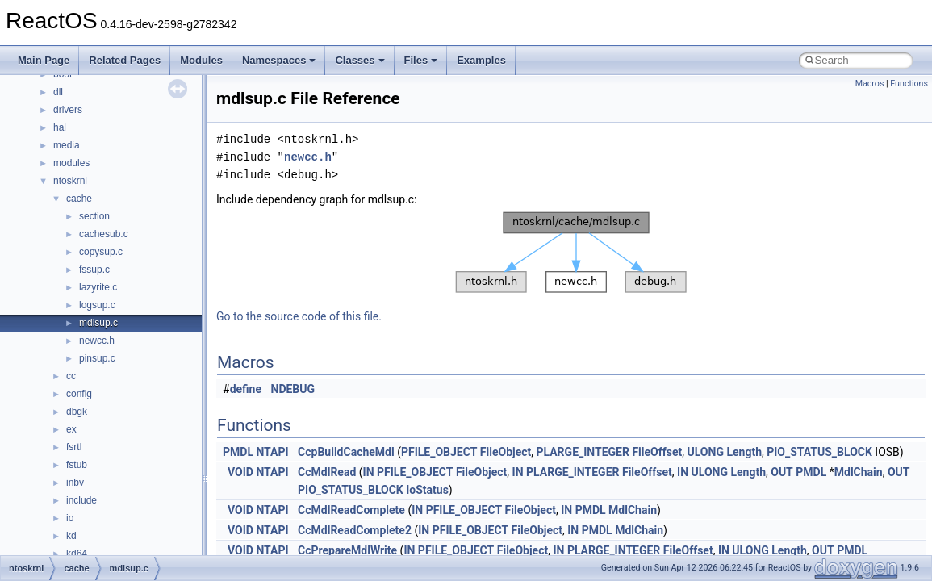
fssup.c (94, 269)
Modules (201, 60)
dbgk (76, 411)
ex (71, 429)
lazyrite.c (98, 287)
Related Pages (125, 60)
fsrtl (73, 447)
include (81, 500)
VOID (240, 472)
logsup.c (97, 305)
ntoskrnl (70, 180)
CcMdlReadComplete (351, 510)
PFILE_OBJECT (439, 451)
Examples (481, 60)
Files (421, 60)
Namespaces (279, 60)
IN (368, 472)
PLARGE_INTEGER (582, 451)
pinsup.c (97, 358)
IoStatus (427, 489)
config (79, 393)
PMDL (238, 451)
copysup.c (101, 251)
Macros (869, 83)
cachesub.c (103, 234)
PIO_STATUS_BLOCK (819, 451)
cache (79, 198)
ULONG (706, 451)
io (69, 518)
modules (71, 163)
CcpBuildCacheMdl (346, 451)
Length (744, 451)
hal (59, 127)
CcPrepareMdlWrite (347, 550)
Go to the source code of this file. (299, 316)
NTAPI (272, 451)
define (245, 388)
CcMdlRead (327, 472)
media (66, 145)
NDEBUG (293, 388)
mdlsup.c (98, 322)
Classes (359, 60)
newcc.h (97, 340)
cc (71, 376)
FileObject (505, 451)
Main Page (43, 60)
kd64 (76, 553)
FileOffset (657, 451)
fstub (76, 464)
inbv (75, 482)
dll (58, 92)
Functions (909, 83)
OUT (782, 472)
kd (71, 535)
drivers (67, 109)
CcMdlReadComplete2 (355, 530)
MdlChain (858, 472)
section (94, 216)
